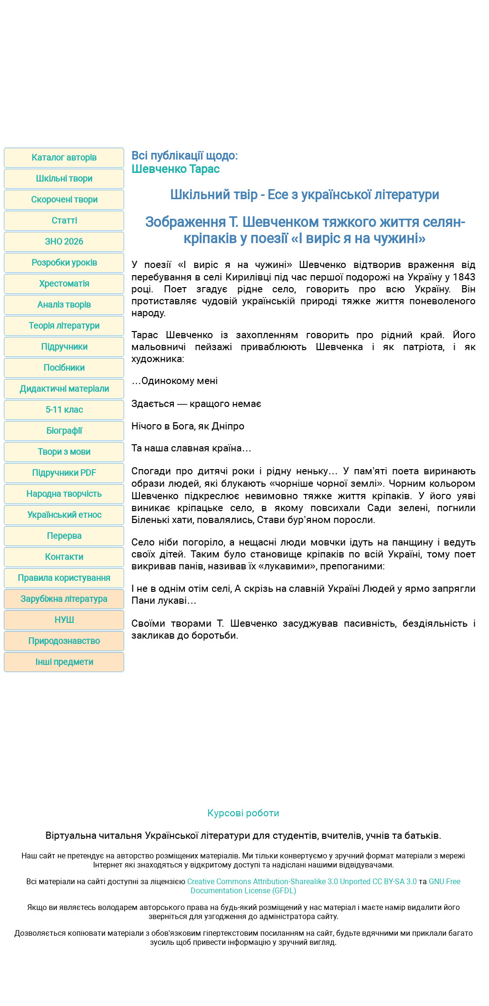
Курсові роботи (243, 813)
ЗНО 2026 (64, 241)
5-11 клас (64, 410)
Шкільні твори (64, 178)
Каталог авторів (64, 157)
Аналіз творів (64, 305)
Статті (64, 220)
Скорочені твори (64, 199)
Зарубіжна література (64, 599)
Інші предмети (64, 662)
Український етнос (64, 515)
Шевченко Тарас (175, 169)
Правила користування (64, 578)
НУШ (64, 620)
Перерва (64, 536)
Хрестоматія (64, 283)
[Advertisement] (244, 71)
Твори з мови (64, 452)
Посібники (64, 368)
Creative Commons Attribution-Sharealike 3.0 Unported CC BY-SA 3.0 (302, 881)
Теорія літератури (64, 326)
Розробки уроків (64, 262)
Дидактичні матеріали (64, 389)
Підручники (64, 347)
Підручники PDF (64, 473)
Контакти (64, 557)
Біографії (64, 431)
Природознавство (64, 641)
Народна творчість (64, 494)
